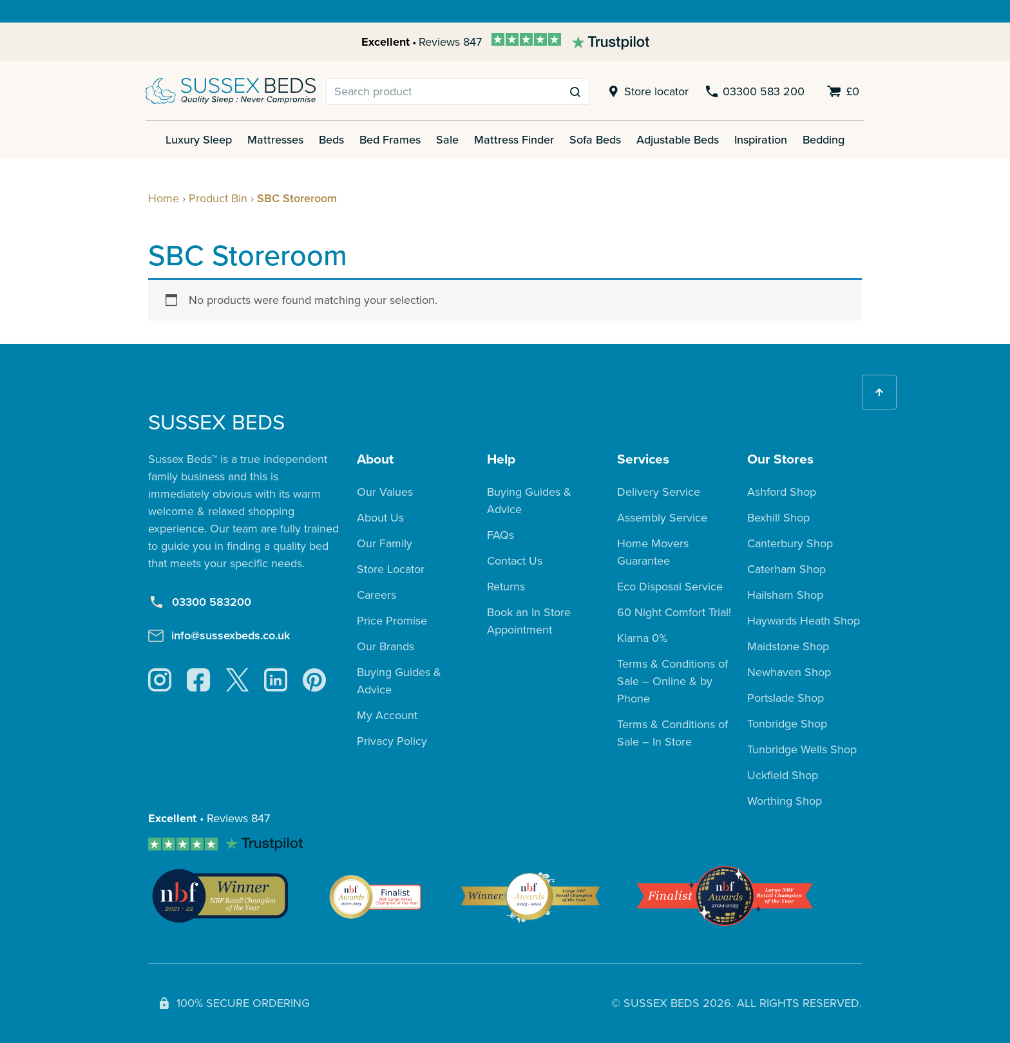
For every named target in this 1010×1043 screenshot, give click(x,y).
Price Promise (392, 620)
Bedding (823, 139)
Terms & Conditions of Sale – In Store (672, 733)
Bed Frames (390, 139)
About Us (380, 517)
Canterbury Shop (790, 543)
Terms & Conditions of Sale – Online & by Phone (672, 681)
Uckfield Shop (782, 775)
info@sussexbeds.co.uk (219, 635)
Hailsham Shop (785, 595)
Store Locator (390, 569)
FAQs (500, 535)
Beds (331, 139)
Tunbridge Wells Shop (802, 749)
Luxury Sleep (199, 139)
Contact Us (514, 560)
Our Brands (385, 646)
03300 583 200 (754, 91)
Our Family (384, 543)
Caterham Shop (786, 569)
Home (163, 198)
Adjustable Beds (677, 139)
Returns (506, 586)
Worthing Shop (784, 801)
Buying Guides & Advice (399, 681)
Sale (447, 139)
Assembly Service (662, 517)
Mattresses (275, 139)
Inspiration (760, 139)
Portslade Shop (785, 698)
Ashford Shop (781, 492)
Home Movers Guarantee (653, 552)
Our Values (385, 492)
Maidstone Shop (788, 646)
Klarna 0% (642, 638)
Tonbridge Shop (787, 723)
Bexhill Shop (778, 517)
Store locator (646, 91)
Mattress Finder (514, 139)
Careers (376, 595)
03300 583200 (199, 602)
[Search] (444, 91)
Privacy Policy (392, 741)
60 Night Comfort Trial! (674, 612)
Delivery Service (658, 492)
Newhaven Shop (789, 672)
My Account (387, 715)
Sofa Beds (595, 139)
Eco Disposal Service (670, 586)
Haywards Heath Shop (803, 620)
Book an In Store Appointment (529, 621)
